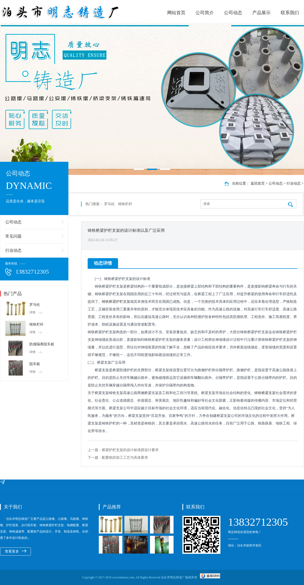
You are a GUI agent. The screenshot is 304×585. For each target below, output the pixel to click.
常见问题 (13, 236)
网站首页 (176, 12)
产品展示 (261, 12)
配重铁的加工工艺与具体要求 (125, 457)
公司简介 (205, 12)
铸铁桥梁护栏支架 (116, 302)
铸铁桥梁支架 (265, 393)
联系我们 (290, 12)
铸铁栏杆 (36, 324)
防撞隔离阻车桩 (41, 344)
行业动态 (13, 250)
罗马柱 (34, 305)
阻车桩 (34, 364)
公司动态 (233, 12)
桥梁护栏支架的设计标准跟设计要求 (130, 450)
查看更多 (15, 551)
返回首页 (258, 183)
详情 (35, 312)
